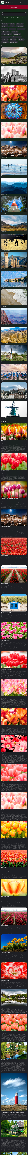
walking (5, 42)
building (5, 39)
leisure (5, 28)
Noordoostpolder (4, 442)
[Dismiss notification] (27, 6)
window (15, 31)
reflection (17, 34)
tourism (5, 23)
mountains (21, 28)
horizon (5, 26)
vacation (20, 23)
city (12, 23)
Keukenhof (3, 472)
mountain (19, 26)
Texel (2, 613)
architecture (6, 36)
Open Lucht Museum (5, 1008)
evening (13, 39)
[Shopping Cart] (20, 2)
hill (12, 26)
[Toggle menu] (24, 2)
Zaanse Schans (4, 1061)
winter (12, 28)
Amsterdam (3, 527)
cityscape (13, 42)
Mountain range (6, 34)
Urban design (16, 36)
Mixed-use (5, 31)
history (21, 39)
